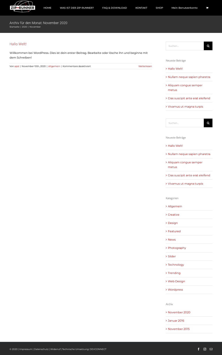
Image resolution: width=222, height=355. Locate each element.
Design (173, 223)
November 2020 (179, 312)
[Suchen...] (185, 46)
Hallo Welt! (18, 44)
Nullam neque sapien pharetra (189, 77)
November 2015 (179, 329)
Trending (174, 273)
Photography (177, 248)
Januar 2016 (176, 320)
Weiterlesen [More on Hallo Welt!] (145, 66)
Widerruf (55, 349)
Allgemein (54, 66)
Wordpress (175, 289)
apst (16, 66)
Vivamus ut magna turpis (185, 106)
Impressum (25, 349)
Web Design (176, 281)
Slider (172, 256)
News (172, 239)
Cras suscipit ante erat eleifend (189, 98)
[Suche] (208, 46)
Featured (174, 231)
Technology (176, 264)
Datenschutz (41, 349)
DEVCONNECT (98, 349)
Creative (173, 214)
